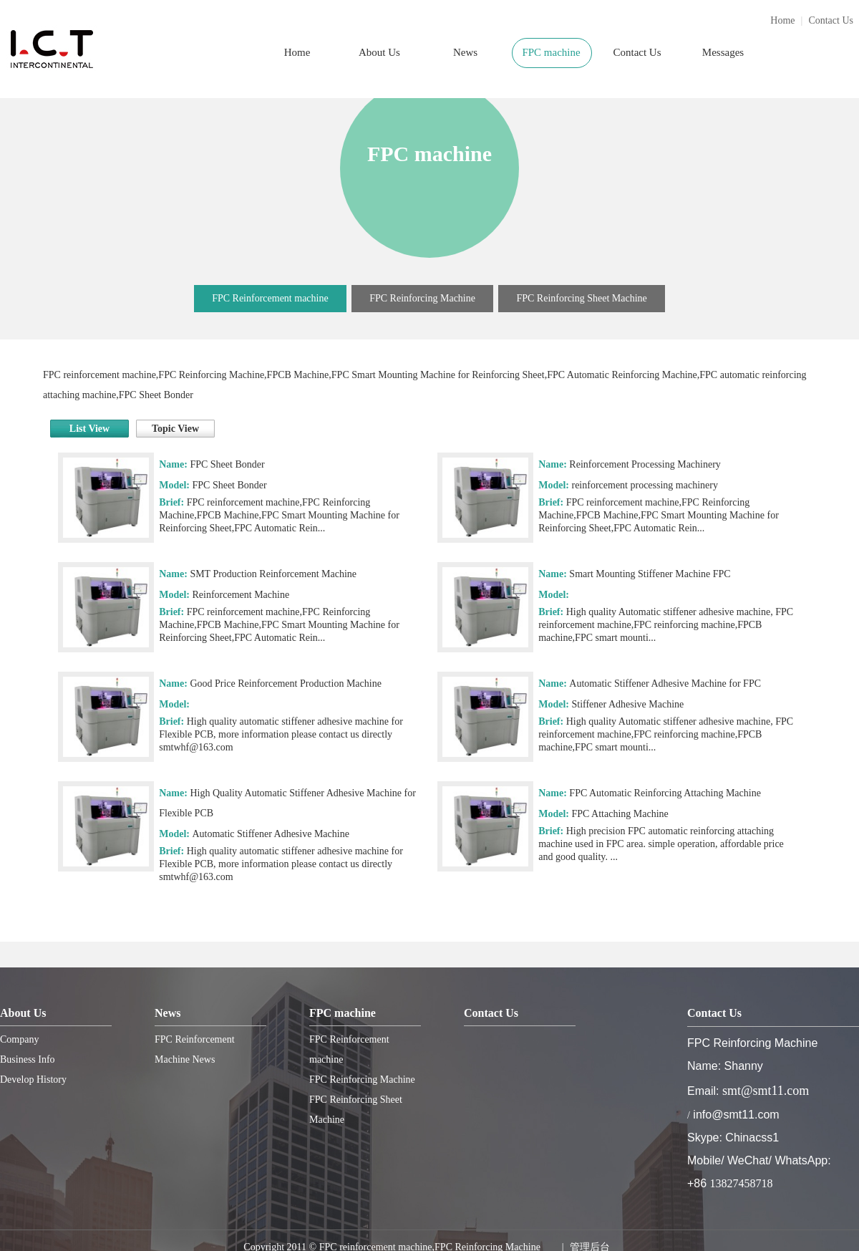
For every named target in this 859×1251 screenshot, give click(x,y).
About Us (379, 52)
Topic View (175, 428)
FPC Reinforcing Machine (422, 298)
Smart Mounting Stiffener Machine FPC (649, 574)
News (465, 52)
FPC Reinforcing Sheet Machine (581, 298)
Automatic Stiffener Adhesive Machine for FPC (665, 683)
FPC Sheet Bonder (227, 464)
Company (19, 1039)
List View (89, 428)
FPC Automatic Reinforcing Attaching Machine (665, 793)
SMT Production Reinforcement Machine (273, 574)
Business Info (27, 1059)
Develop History (33, 1079)
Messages (723, 52)
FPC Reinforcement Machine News (195, 1049)
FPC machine (551, 52)
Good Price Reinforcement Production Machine (285, 683)
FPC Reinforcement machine (270, 298)
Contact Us (830, 20)
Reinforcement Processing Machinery (645, 464)
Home (782, 20)
